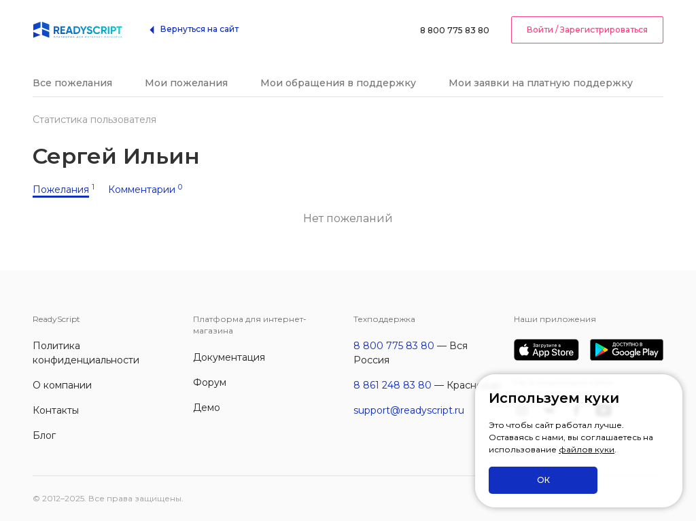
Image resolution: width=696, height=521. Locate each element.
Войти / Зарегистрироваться (587, 29)
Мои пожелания (186, 83)
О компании (62, 385)
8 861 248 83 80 (392, 385)
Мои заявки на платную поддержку (541, 83)
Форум (209, 382)
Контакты (56, 410)
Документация (229, 357)
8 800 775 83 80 (454, 30)
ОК (543, 480)
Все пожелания (72, 83)
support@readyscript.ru (408, 410)
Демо (206, 407)
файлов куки (586, 449)
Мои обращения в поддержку (338, 83)
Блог (44, 435)
